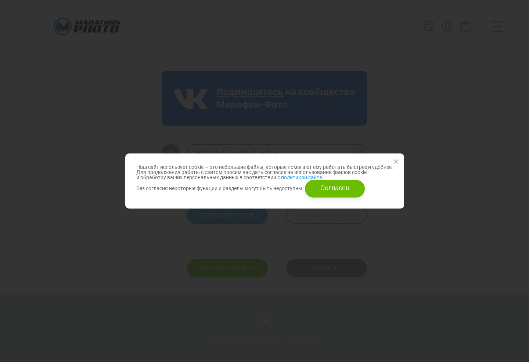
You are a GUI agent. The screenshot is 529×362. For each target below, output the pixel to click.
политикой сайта (301, 177)
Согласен (334, 187)
